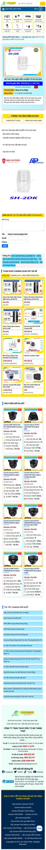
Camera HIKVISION (15, 814)
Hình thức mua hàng (14, 720)
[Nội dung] (23, 226)
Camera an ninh (31, 814)
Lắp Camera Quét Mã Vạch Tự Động (16, 612)
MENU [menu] (38, 9)
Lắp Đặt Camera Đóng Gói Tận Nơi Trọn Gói (18, 696)
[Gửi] (5, 246)
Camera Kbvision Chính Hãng (23, 811)
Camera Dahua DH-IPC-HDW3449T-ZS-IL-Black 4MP (32, 427)
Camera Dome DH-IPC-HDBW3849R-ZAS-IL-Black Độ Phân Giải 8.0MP (32, 523)
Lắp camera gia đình (22, 818)
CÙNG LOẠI (5, 275)
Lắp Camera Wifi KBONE (13, 838)
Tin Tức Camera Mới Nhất (16, 607)
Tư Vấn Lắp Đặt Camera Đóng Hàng (16, 667)
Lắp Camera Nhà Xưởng (33, 828)
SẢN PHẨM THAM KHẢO (30, 275)
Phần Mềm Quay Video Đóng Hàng (15, 623)
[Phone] (18, 242)
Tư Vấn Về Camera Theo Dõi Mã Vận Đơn (18, 645)
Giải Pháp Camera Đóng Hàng (14, 629)
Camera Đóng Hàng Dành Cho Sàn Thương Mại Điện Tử (23, 640)
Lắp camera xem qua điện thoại (23, 821)
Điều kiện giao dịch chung (30, 724)
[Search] (29, 3)
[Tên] (18, 234)
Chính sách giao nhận (30, 720)
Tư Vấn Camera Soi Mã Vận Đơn (15, 678)
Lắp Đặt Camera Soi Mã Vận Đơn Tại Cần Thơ (19, 683)
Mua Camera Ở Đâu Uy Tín (29, 262)
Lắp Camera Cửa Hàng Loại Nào (22, 825)
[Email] (18, 238)
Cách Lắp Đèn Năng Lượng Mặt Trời (23, 256)
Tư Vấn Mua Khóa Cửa (33, 838)
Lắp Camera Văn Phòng (12, 828)
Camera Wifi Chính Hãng (10, 37)
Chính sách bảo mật (13, 724)
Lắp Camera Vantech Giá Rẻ (22, 804)
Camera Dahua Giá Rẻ (22, 807)
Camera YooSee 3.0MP (31, 356)
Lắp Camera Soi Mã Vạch (12, 618)
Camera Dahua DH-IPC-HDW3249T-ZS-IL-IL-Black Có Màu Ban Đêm (32, 475)
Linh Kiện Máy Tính (28, 37)
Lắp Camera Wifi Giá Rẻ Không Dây (22, 831)
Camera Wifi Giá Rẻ (12, 835)
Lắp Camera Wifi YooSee (31, 835)
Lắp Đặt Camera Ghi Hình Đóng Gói (16, 634)
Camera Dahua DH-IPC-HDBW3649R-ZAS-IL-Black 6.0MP (32, 571)
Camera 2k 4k (16, 275)
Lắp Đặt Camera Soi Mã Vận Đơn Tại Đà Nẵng (19, 672)
